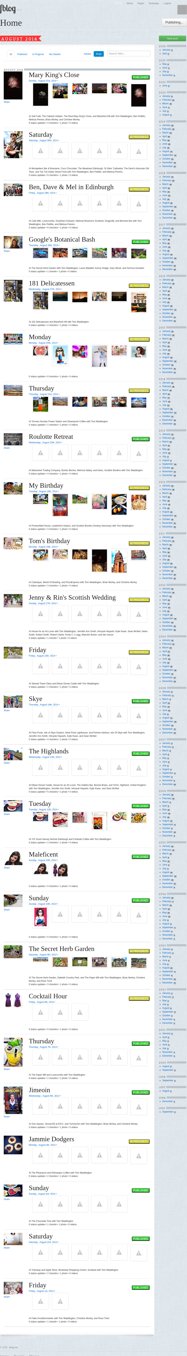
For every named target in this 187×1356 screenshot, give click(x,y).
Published (22, 54)
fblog (11, 7)
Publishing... (174, 22)
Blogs (99, 54)
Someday (154, 3)
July (164, 71)
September (167, 155)
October (166, 158)
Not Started (54, 54)
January (166, 50)
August (165, 114)
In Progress (38, 54)
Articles (87, 54)
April (164, 53)
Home (130, 3)
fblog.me (13, 1347)
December (167, 75)
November (167, 162)
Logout (167, 3)
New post (172, 38)
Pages (141, 3)
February (166, 100)
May (164, 64)
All (11, 54)
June (164, 67)
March (165, 103)
